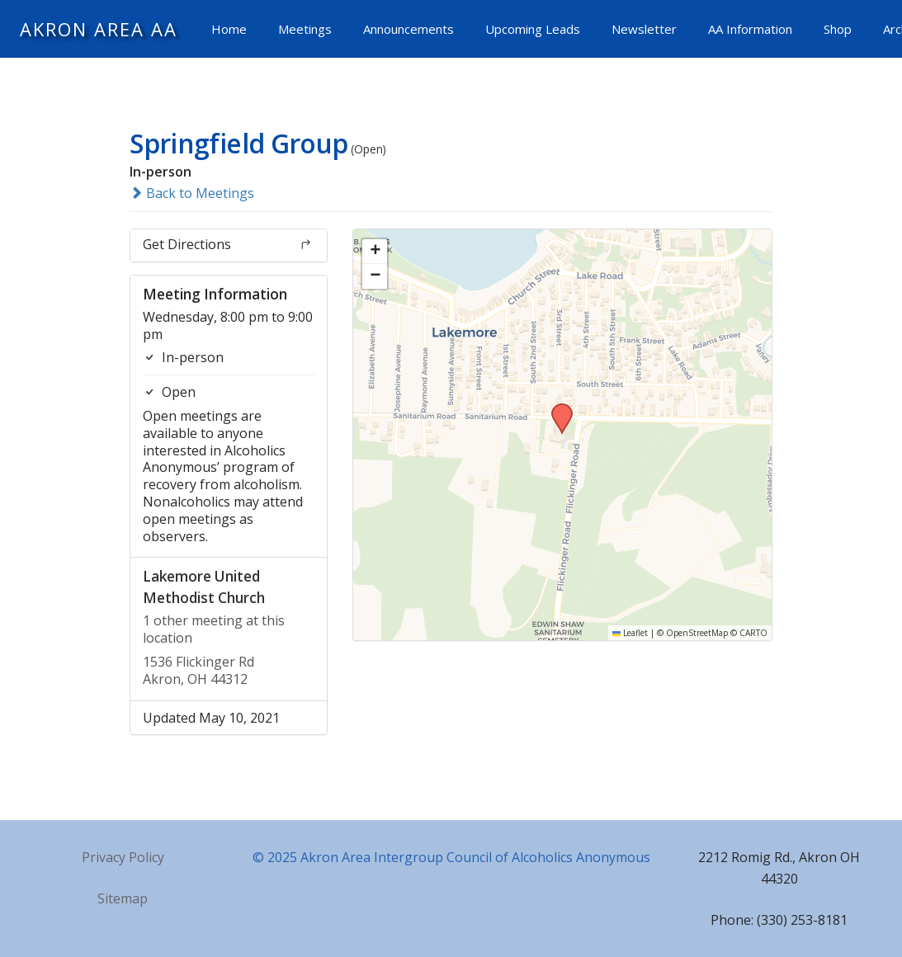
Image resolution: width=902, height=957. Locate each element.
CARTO (753, 633)
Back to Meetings (192, 193)
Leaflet (630, 633)
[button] (556, 408)
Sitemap (122, 898)
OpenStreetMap (697, 633)
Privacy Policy (123, 857)
